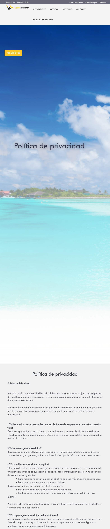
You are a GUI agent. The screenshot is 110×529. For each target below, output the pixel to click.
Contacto (81, 9)
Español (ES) (10, 2)
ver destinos (13, 53)
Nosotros (67, 9)
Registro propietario (43, 19)
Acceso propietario (76, 2)
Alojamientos (39, 9)
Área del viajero (91, 2)
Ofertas (54, 9)
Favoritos (102, 2)
